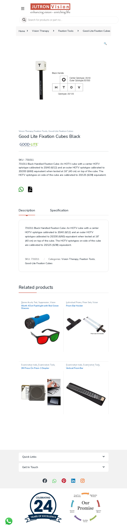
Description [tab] (27, 210)
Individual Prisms (73, 302)
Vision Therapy (40, 31)
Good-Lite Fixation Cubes (96, 31)
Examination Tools (46, 365)
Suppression (43, 302)
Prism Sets (87, 302)
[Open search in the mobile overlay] (64, 20)
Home (22, 31)
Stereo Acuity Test (29, 302)
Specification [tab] (59, 210)
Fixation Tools (65, 31)
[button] (105, 44)
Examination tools (29, 365)
